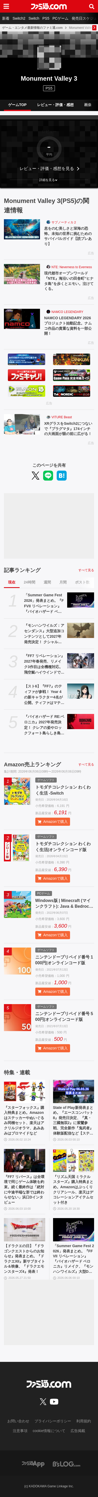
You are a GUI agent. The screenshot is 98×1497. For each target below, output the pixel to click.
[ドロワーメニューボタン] (6, 6)
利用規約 (83, 1421)
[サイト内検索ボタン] (91, 6)
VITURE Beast (61, 417)
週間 (47, 582)
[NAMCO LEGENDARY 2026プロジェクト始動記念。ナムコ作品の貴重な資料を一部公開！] (22, 319)
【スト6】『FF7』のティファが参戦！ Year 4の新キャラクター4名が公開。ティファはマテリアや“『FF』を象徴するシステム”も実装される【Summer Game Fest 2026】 (44, 695)
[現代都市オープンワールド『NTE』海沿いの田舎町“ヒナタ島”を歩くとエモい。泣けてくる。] (22, 274)
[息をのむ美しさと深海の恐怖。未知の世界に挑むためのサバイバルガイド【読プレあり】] (22, 229)
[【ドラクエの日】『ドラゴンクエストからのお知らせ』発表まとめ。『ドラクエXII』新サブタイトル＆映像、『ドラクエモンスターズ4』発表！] (24, 1229)
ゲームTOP (17, 105)
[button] (49, 180)
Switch (33, 18)
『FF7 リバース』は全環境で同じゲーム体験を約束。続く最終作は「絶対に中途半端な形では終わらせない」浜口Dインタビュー (24, 1189)
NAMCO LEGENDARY (67, 312)
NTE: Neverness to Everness (71, 267)
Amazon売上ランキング (32, 764)
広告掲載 (78, 1431)
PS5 (45, 18)
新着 (5, 18)
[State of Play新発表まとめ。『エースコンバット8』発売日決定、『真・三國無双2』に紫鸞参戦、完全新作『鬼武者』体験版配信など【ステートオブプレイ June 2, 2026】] (73, 1091)
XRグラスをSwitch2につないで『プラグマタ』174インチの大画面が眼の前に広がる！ (68, 428)
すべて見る (86, 570)
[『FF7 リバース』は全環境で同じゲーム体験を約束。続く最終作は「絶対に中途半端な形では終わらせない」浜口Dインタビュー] (24, 1160)
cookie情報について (49, 1431)
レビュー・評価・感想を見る (47, 168)
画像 (87, 105)
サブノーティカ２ (64, 222)
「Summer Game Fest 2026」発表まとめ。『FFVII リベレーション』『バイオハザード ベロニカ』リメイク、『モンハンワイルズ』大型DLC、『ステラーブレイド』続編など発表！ (44, 603)
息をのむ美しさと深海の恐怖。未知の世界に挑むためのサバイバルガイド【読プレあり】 (68, 236)
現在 (11, 582)
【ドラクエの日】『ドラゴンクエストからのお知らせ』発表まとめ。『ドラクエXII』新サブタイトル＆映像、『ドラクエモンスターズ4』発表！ (24, 1259)
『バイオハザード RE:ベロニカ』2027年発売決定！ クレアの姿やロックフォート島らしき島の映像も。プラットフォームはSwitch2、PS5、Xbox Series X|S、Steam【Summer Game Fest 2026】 (44, 725)
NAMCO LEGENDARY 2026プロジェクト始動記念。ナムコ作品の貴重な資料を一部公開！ (68, 325)
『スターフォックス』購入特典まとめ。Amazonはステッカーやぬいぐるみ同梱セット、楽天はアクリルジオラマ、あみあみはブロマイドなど (24, 1120)
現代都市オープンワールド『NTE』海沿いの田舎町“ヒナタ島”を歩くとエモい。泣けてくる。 (69, 281)
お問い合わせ (18, 1421)
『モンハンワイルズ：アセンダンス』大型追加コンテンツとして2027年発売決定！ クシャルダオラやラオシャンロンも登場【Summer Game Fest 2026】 (44, 634)
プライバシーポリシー (52, 1421)
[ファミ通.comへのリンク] (49, 6)
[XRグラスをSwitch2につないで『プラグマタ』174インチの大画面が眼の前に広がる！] (22, 424)
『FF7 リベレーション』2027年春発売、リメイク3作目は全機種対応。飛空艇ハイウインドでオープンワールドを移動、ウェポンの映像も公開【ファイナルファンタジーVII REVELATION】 (44, 664)
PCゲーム (60, 18)
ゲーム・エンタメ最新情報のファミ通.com (32, 28)
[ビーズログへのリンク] (66, 1464)
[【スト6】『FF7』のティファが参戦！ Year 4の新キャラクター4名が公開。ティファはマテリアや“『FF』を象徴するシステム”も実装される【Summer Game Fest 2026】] (80, 691)
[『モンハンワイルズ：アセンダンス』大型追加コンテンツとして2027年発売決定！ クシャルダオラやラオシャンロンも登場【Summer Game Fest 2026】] (80, 630)
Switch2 (19, 18)
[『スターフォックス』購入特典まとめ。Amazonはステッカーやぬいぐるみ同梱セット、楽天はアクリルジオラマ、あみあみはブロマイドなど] (24, 1091)
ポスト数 (82, 582)
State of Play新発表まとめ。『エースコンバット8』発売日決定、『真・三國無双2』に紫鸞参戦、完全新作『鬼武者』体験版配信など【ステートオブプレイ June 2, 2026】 (73, 1120)
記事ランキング (22, 570)
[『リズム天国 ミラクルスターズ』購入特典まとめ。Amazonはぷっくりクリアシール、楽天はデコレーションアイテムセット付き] (73, 1160)
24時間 (29, 582)
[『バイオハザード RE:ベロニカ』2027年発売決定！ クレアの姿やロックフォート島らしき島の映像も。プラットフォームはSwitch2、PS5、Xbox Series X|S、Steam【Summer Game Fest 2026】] (80, 721)
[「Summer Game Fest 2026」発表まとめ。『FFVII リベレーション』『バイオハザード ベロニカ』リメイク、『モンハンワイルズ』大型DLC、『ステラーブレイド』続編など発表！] (80, 600)
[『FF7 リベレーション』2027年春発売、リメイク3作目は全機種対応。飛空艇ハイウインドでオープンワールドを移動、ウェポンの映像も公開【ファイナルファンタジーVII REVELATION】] (80, 660)
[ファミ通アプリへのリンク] (33, 1464)
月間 (63, 582)
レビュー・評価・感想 (55, 105)
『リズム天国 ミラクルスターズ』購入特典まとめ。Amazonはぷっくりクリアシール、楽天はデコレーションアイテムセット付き (73, 1189)
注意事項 (20, 1431)
